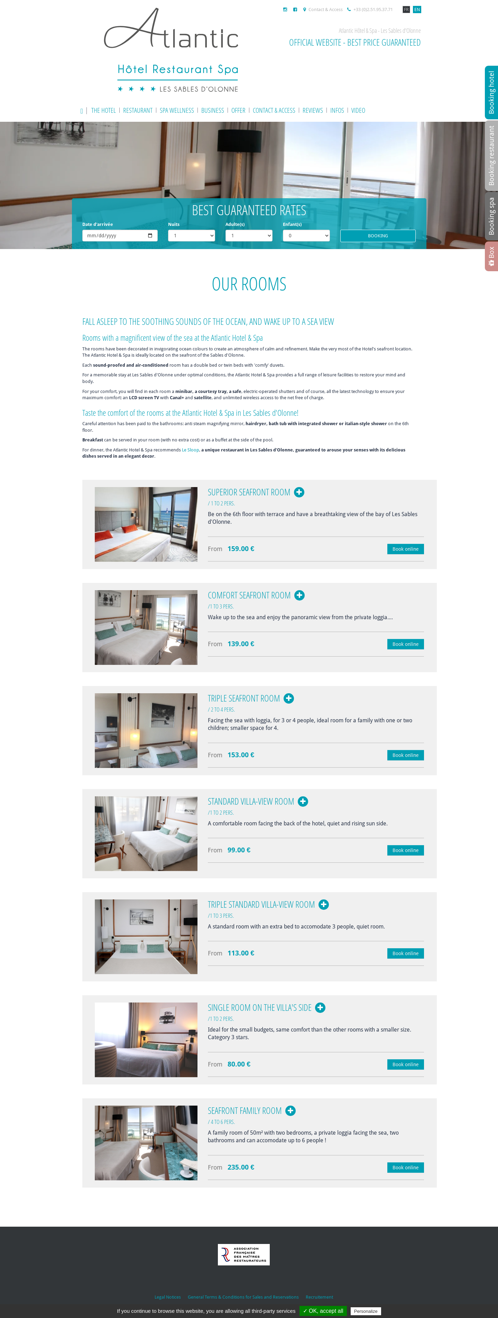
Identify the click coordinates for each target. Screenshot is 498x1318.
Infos (337, 110)
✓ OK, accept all (323, 1311)
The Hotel (103, 110)
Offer (238, 110)
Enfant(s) (292, 224)
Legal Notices (168, 1297)
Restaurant (138, 110)
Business (212, 110)
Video (358, 110)
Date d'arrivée (97, 224)
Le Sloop (190, 449)
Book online (406, 549)
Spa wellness (177, 110)
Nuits (173, 224)
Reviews (313, 110)
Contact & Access (323, 9)
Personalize (366, 1311)
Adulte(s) (235, 224)
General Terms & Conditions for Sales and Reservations (243, 1297)
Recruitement (319, 1297)
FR (406, 9)
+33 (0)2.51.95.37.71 (370, 9)
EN (417, 9)
